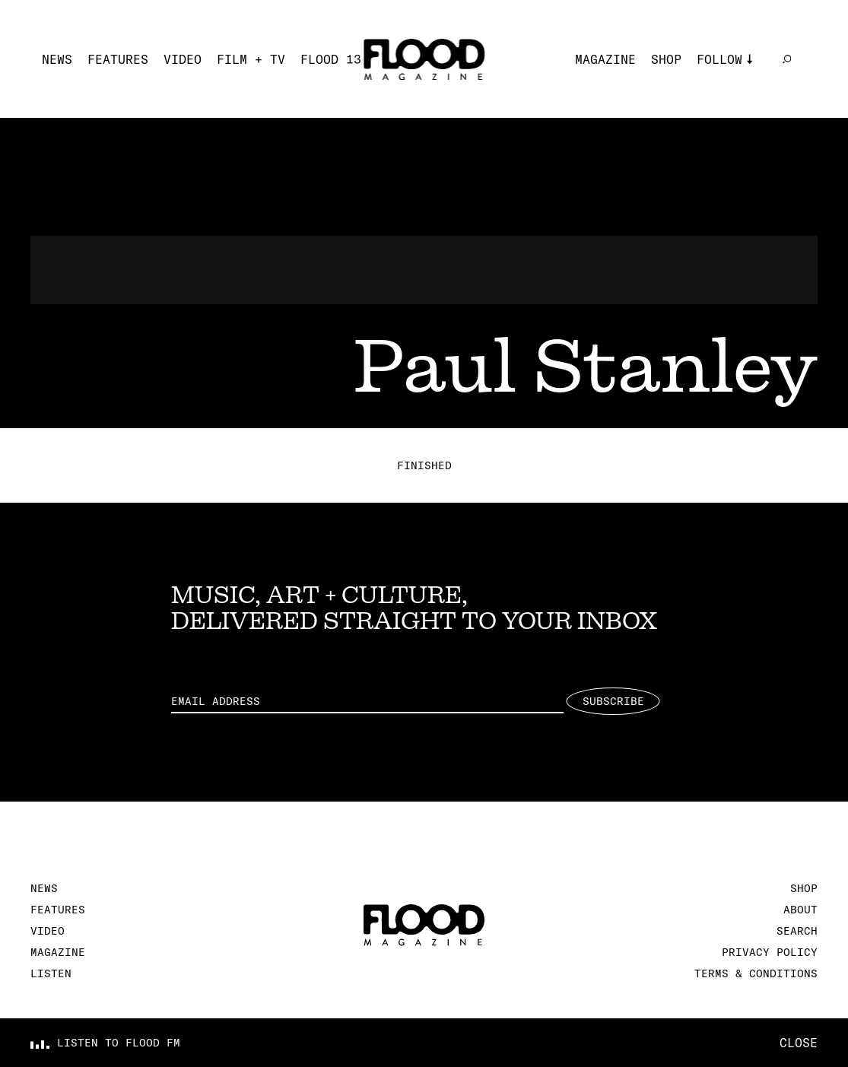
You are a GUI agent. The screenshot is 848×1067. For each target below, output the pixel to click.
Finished (424, 465)
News (57, 59)
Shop (666, 59)
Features (117, 59)
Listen (50, 973)
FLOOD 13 (330, 59)
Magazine (605, 59)
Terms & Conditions (756, 973)
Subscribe (613, 701)
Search (797, 931)
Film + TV (251, 59)
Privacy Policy (770, 952)
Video (183, 59)
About (800, 909)
